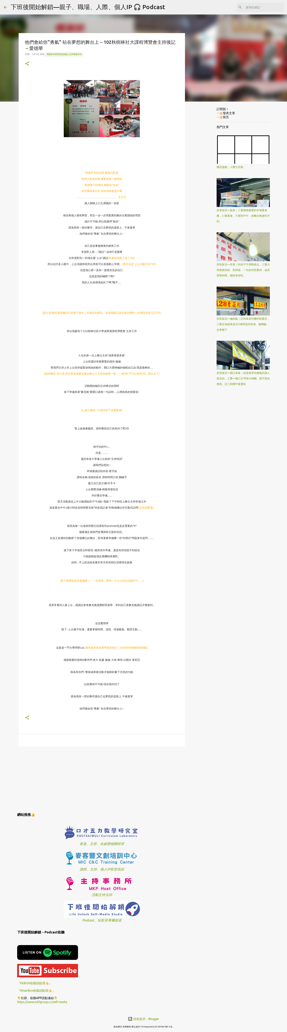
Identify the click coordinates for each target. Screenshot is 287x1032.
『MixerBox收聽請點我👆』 (36, 990)
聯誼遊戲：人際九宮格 (230, 167)
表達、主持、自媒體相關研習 (102, 844)
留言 (224, 117)
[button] (27, 63)
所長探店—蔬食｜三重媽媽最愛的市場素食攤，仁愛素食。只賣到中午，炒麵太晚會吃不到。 (243, 216)
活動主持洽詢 (102, 895)
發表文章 (227, 113)
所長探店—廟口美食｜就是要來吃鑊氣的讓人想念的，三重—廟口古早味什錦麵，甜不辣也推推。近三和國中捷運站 (243, 378)
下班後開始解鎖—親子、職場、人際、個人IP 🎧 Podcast (88, 6)
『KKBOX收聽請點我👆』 (34, 983)
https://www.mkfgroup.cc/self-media (42, 1002)
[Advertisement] (102, 778)
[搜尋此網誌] (264, 7)
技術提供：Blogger (143, 1019)
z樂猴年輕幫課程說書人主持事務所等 (64, 54)
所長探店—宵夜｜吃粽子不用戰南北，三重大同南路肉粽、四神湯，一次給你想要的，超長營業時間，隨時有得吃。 (243, 270)
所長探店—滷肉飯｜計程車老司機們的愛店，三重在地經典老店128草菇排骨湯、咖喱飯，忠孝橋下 (243, 324)
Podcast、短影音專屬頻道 (102, 920)
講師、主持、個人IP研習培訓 (102, 869)
